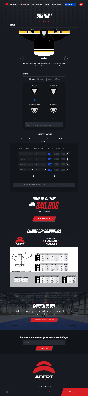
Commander (44, 219)
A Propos (48, 4)
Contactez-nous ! (57, 4)
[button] (67, 58)
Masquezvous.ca (70, 4)
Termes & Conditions (54, 392)
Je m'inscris (44, 348)
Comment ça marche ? (37, 4)
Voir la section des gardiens (44, 320)
